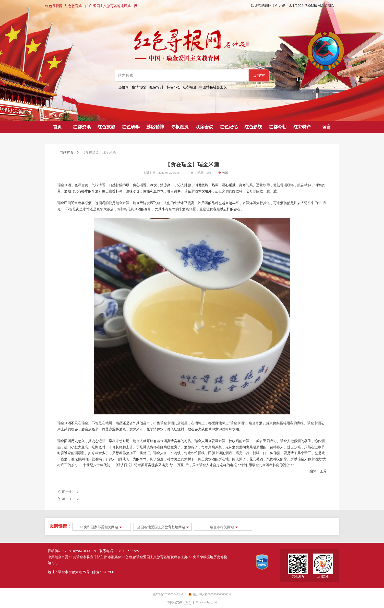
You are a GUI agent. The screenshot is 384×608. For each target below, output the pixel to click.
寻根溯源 (180, 126)
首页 (57, 126)
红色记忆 (229, 126)
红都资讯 (82, 126)
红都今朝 (278, 126)
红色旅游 (106, 126)
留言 (326, 126)
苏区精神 (155, 126)
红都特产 (302, 126)
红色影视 (253, 126)
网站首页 (66, 152)
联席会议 (204, 126)
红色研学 (131, 126)
